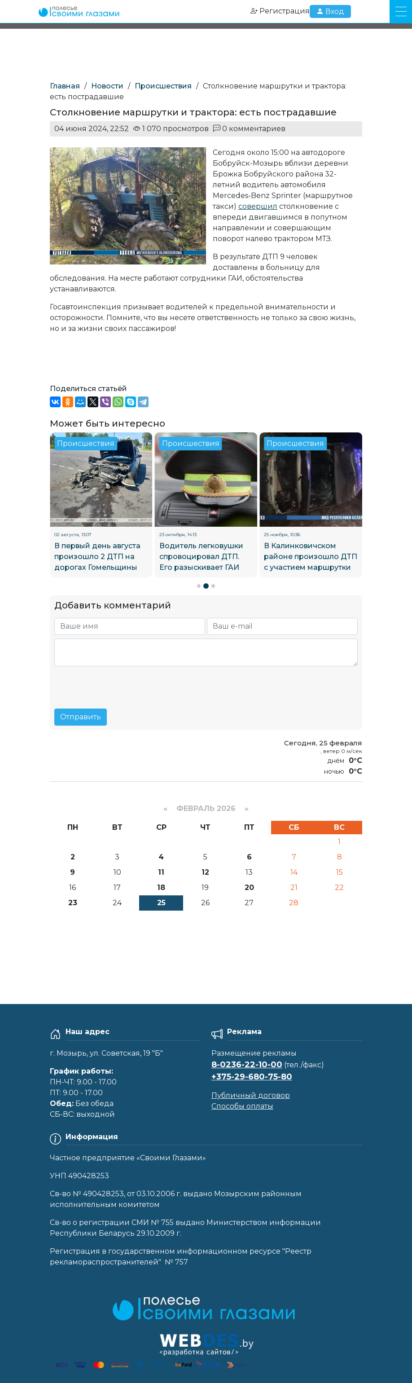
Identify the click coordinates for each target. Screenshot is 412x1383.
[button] (199, 586)
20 (249, 887)
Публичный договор (250, 1095)
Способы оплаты (242, 1106)
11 (161, 872)
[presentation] (122, 683)
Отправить (80, 717)
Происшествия (163, 86)
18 (161, 887)
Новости (107, 86)
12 (205, 872)
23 (72, 903)
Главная (65, 86)
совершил (257, 206)
